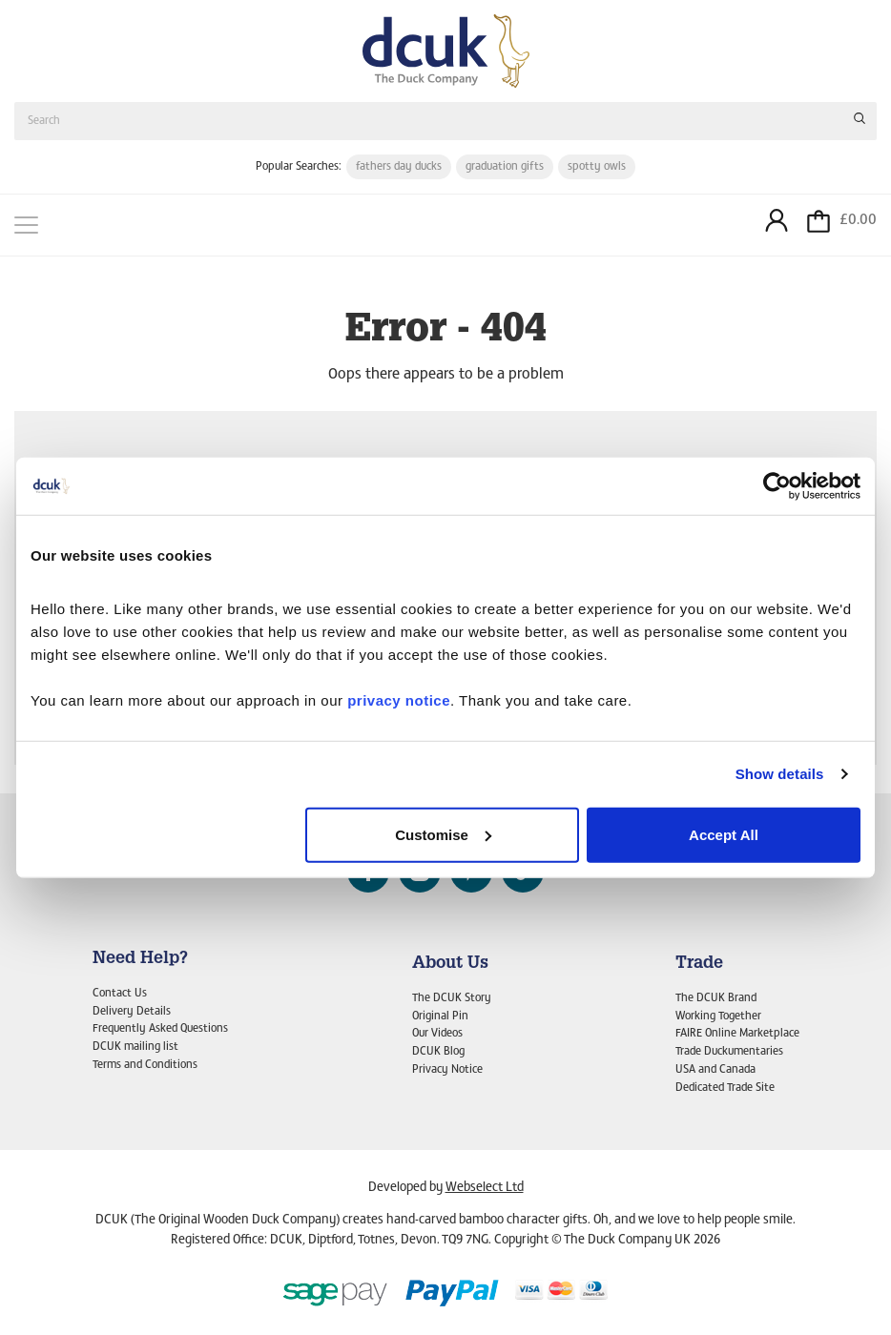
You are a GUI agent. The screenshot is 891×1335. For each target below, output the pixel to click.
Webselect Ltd (485, 1188)
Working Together (718, 1016)
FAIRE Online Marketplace (737, 1033)
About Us (450, 964)
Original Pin (440, 1016)
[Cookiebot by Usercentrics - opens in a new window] (777, 486)
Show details (780, 774)
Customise (443, 834)
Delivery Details (132, 1011)
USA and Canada (715, 1070)
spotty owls (597, 167)
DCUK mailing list (135, 1047)
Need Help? (140, 959)
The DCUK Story (451, 998)
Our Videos (437, 1033)
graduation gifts (505, 167)
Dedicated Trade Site (725, 1088)
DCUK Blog (438, 1052)
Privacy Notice (447, 1070)
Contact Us (120, 993)
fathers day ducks (399, 167)
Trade (699, 964)
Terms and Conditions (145, 1065)
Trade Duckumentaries (729, 1052)
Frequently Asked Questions (160, 1029)
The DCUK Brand (715, 998)
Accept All (723, 834)
